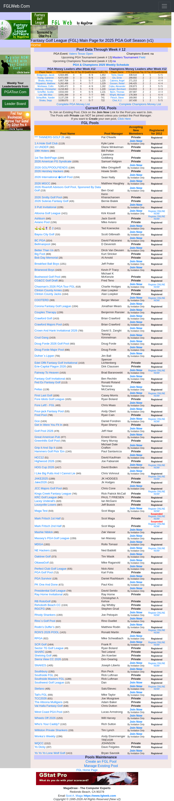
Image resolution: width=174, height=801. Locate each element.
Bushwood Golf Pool (47, 276)
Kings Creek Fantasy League (52, 493)
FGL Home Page (87, 770)
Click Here (124, 118)
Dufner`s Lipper (44, 355)
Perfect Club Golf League (50, 568)
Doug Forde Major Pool (49, 349)
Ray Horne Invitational (48, 594)
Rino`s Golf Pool (44, 621)
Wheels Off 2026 (45, 718)
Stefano (39, 688)
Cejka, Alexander (117, 86)
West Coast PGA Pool (48, 711)
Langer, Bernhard (117, 89)
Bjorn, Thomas (117, 92)
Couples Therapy (45, 312)
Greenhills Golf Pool (47, 440)
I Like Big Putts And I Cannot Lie (54, 473)
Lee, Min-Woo (45, 95)
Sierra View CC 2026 (47, 659)
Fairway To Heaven (46, 372)
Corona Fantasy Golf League (52, 306)
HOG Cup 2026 (44, 467)
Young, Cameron (45, 78)
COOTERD (41, 300)
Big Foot (39, 254)
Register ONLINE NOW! (156, 212)
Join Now (136, 141)
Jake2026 (40, 482)
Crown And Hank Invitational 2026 (55, 330)
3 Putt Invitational (45, 207)
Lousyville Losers (45, 504)
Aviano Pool (42, 222)
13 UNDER (41, 147)
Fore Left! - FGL (44, 405)
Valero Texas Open (81, 53)
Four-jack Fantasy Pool (49, 411)
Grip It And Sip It (44, 447)
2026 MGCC (42, 183)
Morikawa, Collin (45, 86)
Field (142, 57)
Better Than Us (43, 250)
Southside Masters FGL (49, 678)
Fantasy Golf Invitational (49, 378)
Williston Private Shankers (50, 730)
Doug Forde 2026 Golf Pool (51, 343)
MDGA (38, 544)
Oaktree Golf (42, 556)
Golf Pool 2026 (43, 430)
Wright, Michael (117, 95)
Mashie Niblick (43, 532)
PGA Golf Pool (43, 572)
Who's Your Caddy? (46, 724)
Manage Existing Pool (101, 766)
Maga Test (41, 510)
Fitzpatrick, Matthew (45, 83)
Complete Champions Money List (140, 104)
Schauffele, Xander (45, 97)
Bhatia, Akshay (45, 80)
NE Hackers (42, 550)
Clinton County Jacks (47, 294)
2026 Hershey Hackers (48, 171)
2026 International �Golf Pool (53, 177)
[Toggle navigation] (164, 6)
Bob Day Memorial (46, 257)
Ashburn (39, 218)
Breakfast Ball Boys (46, 263)
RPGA (38, 638)
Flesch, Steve (117, 97)
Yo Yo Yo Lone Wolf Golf (49, 753)
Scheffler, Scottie (45, 92)
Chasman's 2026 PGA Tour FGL (54, 286)
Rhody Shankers (45, 614)
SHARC (39, 651)
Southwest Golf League (49, 682)
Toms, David (117, 75)
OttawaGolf (41, 562)
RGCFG (39, 608)
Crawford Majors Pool (48, 324)
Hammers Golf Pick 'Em (49, 451)
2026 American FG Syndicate (52, 161)
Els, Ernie (117, 78)
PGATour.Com (15, 92)
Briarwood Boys (44, 269)
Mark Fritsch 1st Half (47, 518)
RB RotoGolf (42, 601)
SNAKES (40, 665)
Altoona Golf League (47, 213)
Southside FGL (43, 675)
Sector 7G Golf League (49, 648)
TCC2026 (40, 698)
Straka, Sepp (45, 100)
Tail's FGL (40, 694)
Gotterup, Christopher (45, 89)
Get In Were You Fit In (48, 424)
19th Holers (41, 150)
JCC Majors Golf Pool (48, 488)
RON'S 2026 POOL (46, 632)
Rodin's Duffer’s (44, 627)
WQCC (38, 743)
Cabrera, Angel (117, 80)
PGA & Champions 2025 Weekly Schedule (101, 64)
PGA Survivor (43, 578)
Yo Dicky (39, 747)
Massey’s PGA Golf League (51, 538)
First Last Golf (43, 395)
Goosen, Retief (117, 83)
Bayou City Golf (44, 234)
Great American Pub (47, 437)
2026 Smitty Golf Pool (48, 197)
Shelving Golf (42, 655)
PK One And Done (46, 584)
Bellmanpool (42, 244)
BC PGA (39, 240)
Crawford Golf (43, 318)
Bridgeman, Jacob (45, 75)
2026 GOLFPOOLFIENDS (51, 167)
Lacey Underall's (45, 501)
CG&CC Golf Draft (46, 280)
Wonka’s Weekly (45, 736)
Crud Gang (41, 337)
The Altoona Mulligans (48, 702)
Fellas (38, 389)
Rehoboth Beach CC (47, 605)
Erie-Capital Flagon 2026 (50, 366)
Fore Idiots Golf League (49, 399)
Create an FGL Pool (101, 761)
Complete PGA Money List (73, 104)
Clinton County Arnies (48, 290)
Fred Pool (40, 415)
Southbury (40, 671)
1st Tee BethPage (45, 157)
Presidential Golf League (49, 590)
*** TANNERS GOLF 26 (49, 137)
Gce (37, 421)
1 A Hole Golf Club (46, 143)
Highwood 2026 (44, 461)
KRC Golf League (45, 497)
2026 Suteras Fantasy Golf (51, 201)
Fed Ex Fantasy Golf (47, 382)
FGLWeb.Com (16, 6)
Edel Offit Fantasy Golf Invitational (55, 362)
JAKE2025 (41, 478)
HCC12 (39, 457)
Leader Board (15, 104)
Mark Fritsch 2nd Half (48, 526)
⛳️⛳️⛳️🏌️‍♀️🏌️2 (43, 228)
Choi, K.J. (117, 100)
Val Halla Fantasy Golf (48, 705)
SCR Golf (40, 644)
